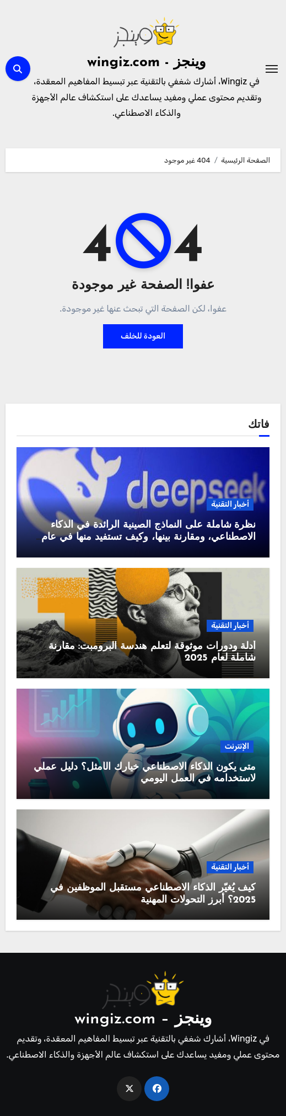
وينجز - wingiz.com (146, 62)
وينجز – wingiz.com (143, 1019)
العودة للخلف (143, 336)
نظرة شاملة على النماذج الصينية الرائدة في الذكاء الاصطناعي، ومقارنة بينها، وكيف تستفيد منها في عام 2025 (148, 537)
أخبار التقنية (230, 504)
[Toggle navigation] (271, 69)
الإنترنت (237, 746)
